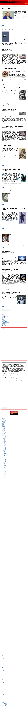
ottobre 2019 (4, 496)
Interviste (3, 317)
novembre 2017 (4, 519)
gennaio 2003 (4, 698)
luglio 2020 (3, 487)
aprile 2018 (3, 514)
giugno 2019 (3, 500)
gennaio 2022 (4, 469)
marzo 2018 (3, 515)
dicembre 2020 (4, 482)
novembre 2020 (4, 483)
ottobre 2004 (4, 677)
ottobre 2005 (4, 665)
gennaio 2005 (4, 674)
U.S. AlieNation (6, 251)
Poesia (3, 319)
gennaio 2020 (4, 493)
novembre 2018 (4, 507)
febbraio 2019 (4, 504)
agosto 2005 (3, 667)
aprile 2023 (3, 454)
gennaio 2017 (4, 529)
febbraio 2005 (4, 673)
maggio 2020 (4, 489)
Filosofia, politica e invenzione (10, 269)
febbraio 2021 (4, 480)
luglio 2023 (3, 451)
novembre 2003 (4, 688)
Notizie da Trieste (6, 145)
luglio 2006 (3, 656)
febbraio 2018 (4, 516)
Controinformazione (12, 69)
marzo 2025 (3, 431)
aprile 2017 (3, 526)
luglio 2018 (3, 511)
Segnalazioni (11, 171)
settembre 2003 (4, 690)
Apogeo (11, 293)
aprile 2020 (3, 490)
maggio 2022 (4, 465)
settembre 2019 (4, 497)
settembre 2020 (4, 485)
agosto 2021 (3, 474)
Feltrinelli (15, 13)
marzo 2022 (3, 467)
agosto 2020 (3, 486)
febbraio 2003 (4, 697)
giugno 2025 (3, 428)
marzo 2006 (3, 660)
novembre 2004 (4, 676)
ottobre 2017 (4, 520)
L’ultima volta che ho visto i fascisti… (12, 88)
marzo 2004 (3, 684)
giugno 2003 (3, 693)
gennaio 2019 (4, 505)
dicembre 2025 (4, 422)
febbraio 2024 (4, 444)
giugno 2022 (3, 464)
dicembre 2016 (4, 530)
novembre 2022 (4, 459)
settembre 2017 (4, 521)
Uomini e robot (6, 289)
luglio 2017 (3, 523)
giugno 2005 (3, 669)
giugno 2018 (3, 512)
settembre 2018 (4, 509)
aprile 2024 (3, 442)
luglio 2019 (3, 499)
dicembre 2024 (4, 434)
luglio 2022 (3, 463)
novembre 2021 (4, 471)
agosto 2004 (3, 679)
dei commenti (4, 704)
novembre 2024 (4, 435)
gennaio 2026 (4, 421)
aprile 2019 (3, 502)
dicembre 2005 (4, 663)
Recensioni (11, 50)
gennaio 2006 (4, 662)
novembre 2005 (4, 664)
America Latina (11, 127)
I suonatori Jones (4, 323)
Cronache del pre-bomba (5, 322)
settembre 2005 (4, 666)
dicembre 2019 (4, 494)
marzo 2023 (3, 455)
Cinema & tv (3, 320)
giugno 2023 (3, 452)
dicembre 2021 (4, 470)
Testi (10, 30)
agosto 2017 (3, 522)
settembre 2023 (4, 449)
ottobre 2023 (4, 448)
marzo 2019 (3, 503)
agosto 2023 (3, 450)
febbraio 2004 (4, 685)
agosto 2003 (3, 691)
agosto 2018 (3, 510)
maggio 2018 (4, 513)
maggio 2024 (4, 441)
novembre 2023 (4, 447)
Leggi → (3, 25)
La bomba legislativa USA (9, 68)
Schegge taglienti (4, 321)
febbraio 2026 (4, 420)
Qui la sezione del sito (16, 178)
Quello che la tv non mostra (9, 109)
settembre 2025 (4, 425)
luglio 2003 (3, 692)
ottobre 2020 (4, 484)
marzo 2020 (3, 491)
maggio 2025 (4, 429)
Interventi (11, 210)
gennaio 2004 (4, 686)
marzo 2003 (3, 696)
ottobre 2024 (4, 436)
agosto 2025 (3, 426)
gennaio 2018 (4, 517)
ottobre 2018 (4, 508)
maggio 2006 (4, 658)
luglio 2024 (3, 439)
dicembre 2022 (4, 458)
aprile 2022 (3, 466)
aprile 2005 (3, 671)
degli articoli (4, 703)
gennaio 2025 (4, 433)
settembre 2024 (4, 437)
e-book (22, 292)
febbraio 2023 (4, 456)
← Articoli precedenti (6, 310)
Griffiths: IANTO (6, 8)
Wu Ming (12, 176)
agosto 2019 (3, 498)
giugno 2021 (3, 476)
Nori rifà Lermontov (7, 49)
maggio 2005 (4, 670)
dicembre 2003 (4, 687)
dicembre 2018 (4, 506)
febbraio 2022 (4, 468)
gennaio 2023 (4, 457)
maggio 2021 (4, 477)
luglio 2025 (3, 427)
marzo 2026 (3, 419)
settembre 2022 (4, 461)
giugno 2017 (3, 524)
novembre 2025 (4, 423)
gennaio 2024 (4, 445)
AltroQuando (4, 325)
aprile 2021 (3, 478)
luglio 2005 (3, 668)
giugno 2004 (3, 681)
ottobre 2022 (4, 460)
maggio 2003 (4, 694)
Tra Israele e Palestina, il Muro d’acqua (12, 191)
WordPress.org (4, 705)
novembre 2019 (4, 495)
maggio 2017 (4, 525)
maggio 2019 (4, 501)
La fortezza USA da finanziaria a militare (12, 126)
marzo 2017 (3, 527)
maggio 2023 (4, 453)
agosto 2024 (3, 438)
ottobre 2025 (4, 424)
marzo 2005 (3, 672)
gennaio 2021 (4, 481)
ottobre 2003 (4, 689)
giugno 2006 (3, 657)
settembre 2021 (4, 473)
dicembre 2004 (4, 675)
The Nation (15, 71)
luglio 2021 (3, 475)
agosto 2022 (3, 462)
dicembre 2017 (4, 518)
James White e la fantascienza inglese (12, 232)
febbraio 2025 (4, 432)
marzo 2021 (3, 479)
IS (10, 72)
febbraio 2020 (4, 492)
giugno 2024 (3, 440)
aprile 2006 (3, 659)
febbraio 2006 (4, 661)
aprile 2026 (3, 418)
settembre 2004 (4, 678)
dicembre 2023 (4, 446)
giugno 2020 (3, 488)
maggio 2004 (4, 682)
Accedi (3, 702)
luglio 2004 (3, 680)
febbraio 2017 (4, 528)
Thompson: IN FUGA (7, 29)
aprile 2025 (3, 430)
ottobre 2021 (4, 472)
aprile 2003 (3, 695)
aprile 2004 (3, 683)
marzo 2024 (3, 443)
